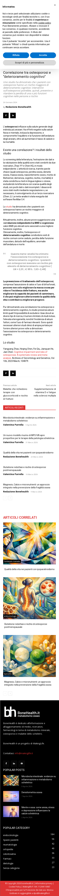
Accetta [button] (43, 55)
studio (9, 206)
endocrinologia (10, 616)
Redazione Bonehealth (18, 107)
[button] (54, 5)
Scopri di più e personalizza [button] (29, 62)
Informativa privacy (43, 883)
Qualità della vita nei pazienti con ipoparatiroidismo (28, 452)
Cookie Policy (15, 886)
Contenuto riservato (12, 561)
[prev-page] (5, 498)
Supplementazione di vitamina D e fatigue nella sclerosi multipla (45, 392)
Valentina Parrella (13, 424)
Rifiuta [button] (16, 55)
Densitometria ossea (32, 792)
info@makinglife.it (24, 753)
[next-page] (10, 498)
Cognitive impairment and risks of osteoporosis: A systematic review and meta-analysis (25, 355)
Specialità (8, 674)
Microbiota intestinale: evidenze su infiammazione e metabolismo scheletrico (39, 779)
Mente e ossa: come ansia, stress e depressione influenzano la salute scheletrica (38, 810)
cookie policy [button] (44, 23)
